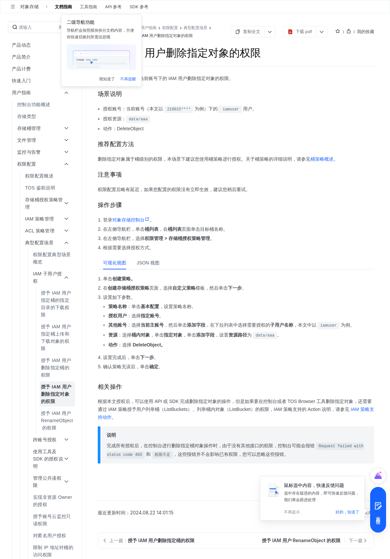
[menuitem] (41, 104)
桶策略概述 (322, 159)
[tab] (114, 262)
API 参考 (113, 6)
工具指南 (88, 6)
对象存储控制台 (131, 219)
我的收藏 (365, 31)
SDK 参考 (138, 6)
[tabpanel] (236, 325)
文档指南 (63, 6)
